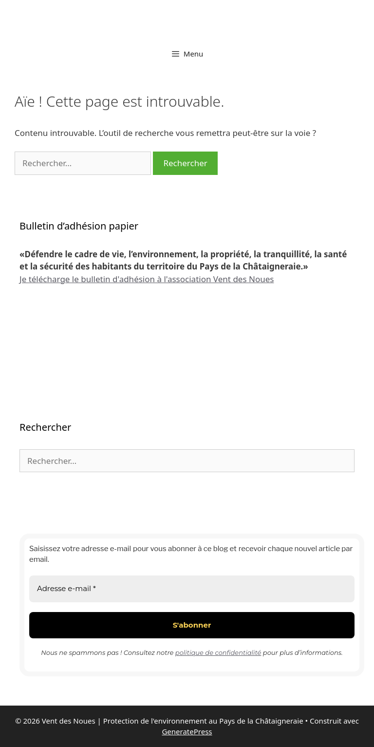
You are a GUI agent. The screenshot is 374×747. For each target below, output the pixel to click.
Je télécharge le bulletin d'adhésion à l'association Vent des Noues (146, 279)
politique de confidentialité (218, 652)
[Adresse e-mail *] (192, 588)
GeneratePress (187, 731)
